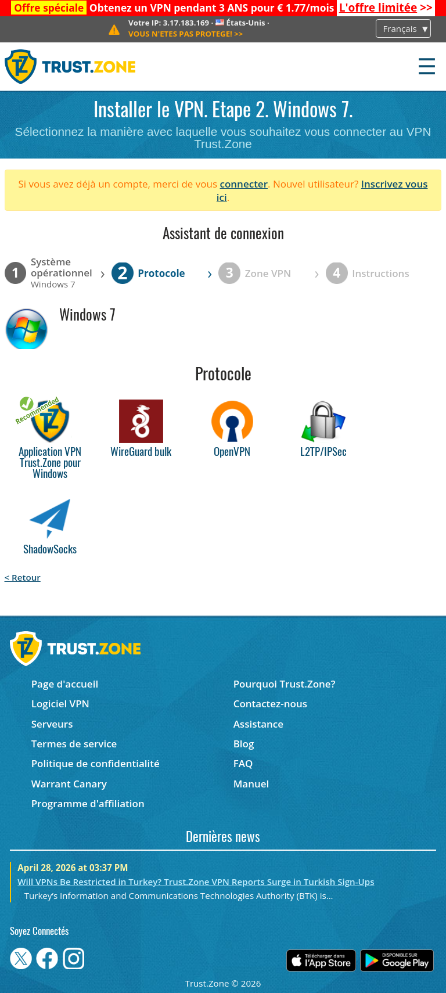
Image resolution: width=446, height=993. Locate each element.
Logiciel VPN (60, 703)
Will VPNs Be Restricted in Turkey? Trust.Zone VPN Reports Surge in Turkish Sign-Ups (195, 881)
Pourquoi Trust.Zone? (284, 683)
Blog (243, 743)
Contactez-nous (270, 703)
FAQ (243, 763)
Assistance (258, 724)
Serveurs (52, 724)
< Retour (23, 577)
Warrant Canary (69, 783)
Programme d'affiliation (88, 803)
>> (386, 7)
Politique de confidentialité (95, 763)
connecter (244, 183)
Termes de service (74, 743)
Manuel (251, 783)
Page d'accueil (64, 683)
